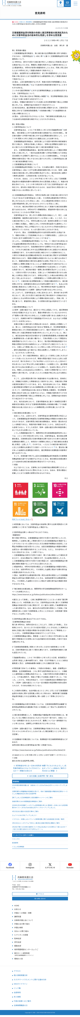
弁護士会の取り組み (22, 925)
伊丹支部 (17, 944)
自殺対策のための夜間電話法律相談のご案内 (27, 803)
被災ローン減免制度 (41, 956)
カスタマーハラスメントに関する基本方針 (30, 981)
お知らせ (17, 911)
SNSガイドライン (20, 985)
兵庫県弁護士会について (23, 922)
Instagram (30, 868)
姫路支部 (17, 947)
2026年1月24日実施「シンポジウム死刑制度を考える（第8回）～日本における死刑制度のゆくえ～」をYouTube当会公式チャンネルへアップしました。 (40, 808)
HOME (16, 907)
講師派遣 (17, 918)
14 (29, 446)
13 (66, 348)
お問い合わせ (40, 900)
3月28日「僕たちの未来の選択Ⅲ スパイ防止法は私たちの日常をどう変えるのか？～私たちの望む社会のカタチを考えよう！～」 (39, 830)
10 (18, 282)
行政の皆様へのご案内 (22, 1003)
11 (56, 285)
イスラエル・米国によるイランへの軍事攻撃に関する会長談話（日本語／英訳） (38, 821)
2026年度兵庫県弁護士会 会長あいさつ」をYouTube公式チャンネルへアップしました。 (39, 788)
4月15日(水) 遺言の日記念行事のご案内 (25, 813)
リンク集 (17, 990)
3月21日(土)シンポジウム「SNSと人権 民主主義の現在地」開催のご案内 (36, 825)
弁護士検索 (18, 929)
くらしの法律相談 (18, 848)
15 (54, 449)
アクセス (40, 896)
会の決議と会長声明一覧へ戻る (40, 778)
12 (63, 331)
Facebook (10, 868)
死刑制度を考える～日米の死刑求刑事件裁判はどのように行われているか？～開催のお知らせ (27, 770)
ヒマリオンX (50, 868)
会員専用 (17, 994)
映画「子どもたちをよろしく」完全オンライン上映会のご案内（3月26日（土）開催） (54, 770)
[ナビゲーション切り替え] (75, 4)
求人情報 (17, 998)
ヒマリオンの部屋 (21, 936)
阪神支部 (17, 940)
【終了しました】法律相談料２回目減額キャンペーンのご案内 (32, 799)
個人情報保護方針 (21, 977)
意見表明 (15, 845)
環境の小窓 (18, 960)
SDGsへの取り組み (21, 933)
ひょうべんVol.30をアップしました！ (24, 817)
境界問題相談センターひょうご (26, 951)
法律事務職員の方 (21, 1007)
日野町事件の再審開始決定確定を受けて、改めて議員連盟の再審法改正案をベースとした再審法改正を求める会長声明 (40, 794)
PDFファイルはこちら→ (21, 521)
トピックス (16, 841)
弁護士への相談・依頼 (22, 914)
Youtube (69, 868)
